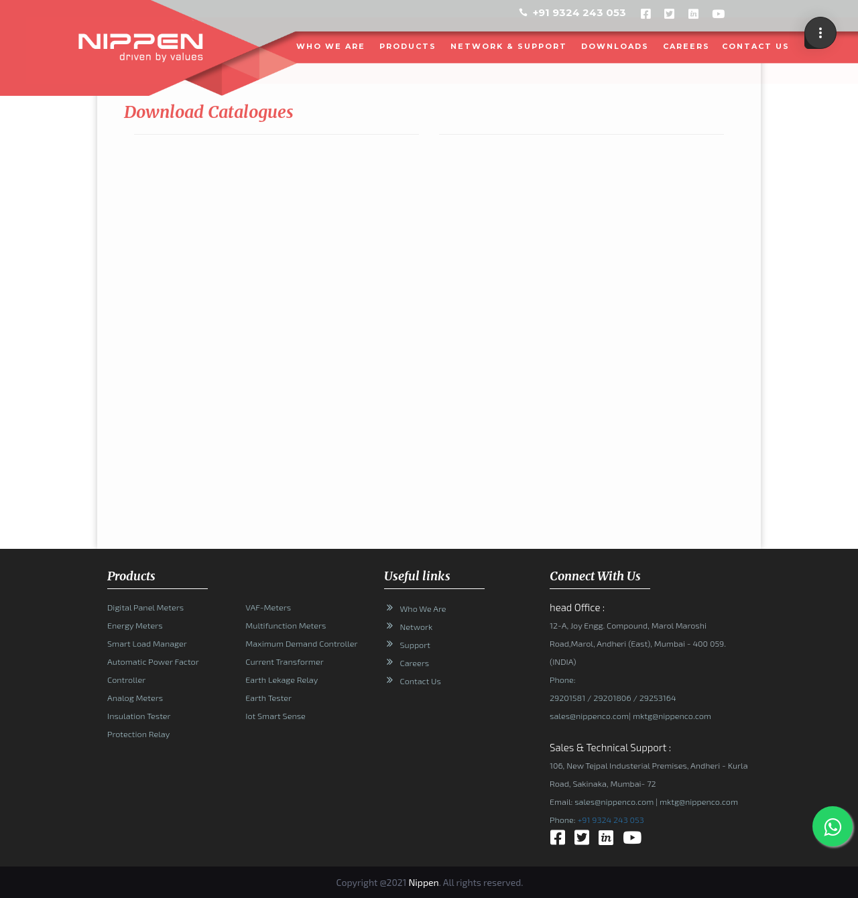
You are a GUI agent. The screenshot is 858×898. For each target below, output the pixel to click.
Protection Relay (138, 733)
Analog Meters (135, 697)
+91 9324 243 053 (579, 12)
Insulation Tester (138, 715)
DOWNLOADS (616, 46)
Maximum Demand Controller (301, 643)
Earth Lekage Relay (281, 679)
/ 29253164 (653, 697)
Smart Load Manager (146, 643)
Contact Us (420, 681)
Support (415, 644)
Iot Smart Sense (275, 715)
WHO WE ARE (331, 46)
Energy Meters (134, 625)
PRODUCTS (408, 46)
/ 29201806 (608, 697)
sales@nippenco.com (589, 715)
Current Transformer (284, 661)
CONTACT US (756, 46)
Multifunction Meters (285, 625)
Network (416, 626)
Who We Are (423, 608)
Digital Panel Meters (145, 607)
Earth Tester (268, 697)
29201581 (567, 697)
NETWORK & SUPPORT (509, 46)
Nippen (423, 882)
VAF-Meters (268, 607)
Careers (687, 46)
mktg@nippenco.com (671, 715)
